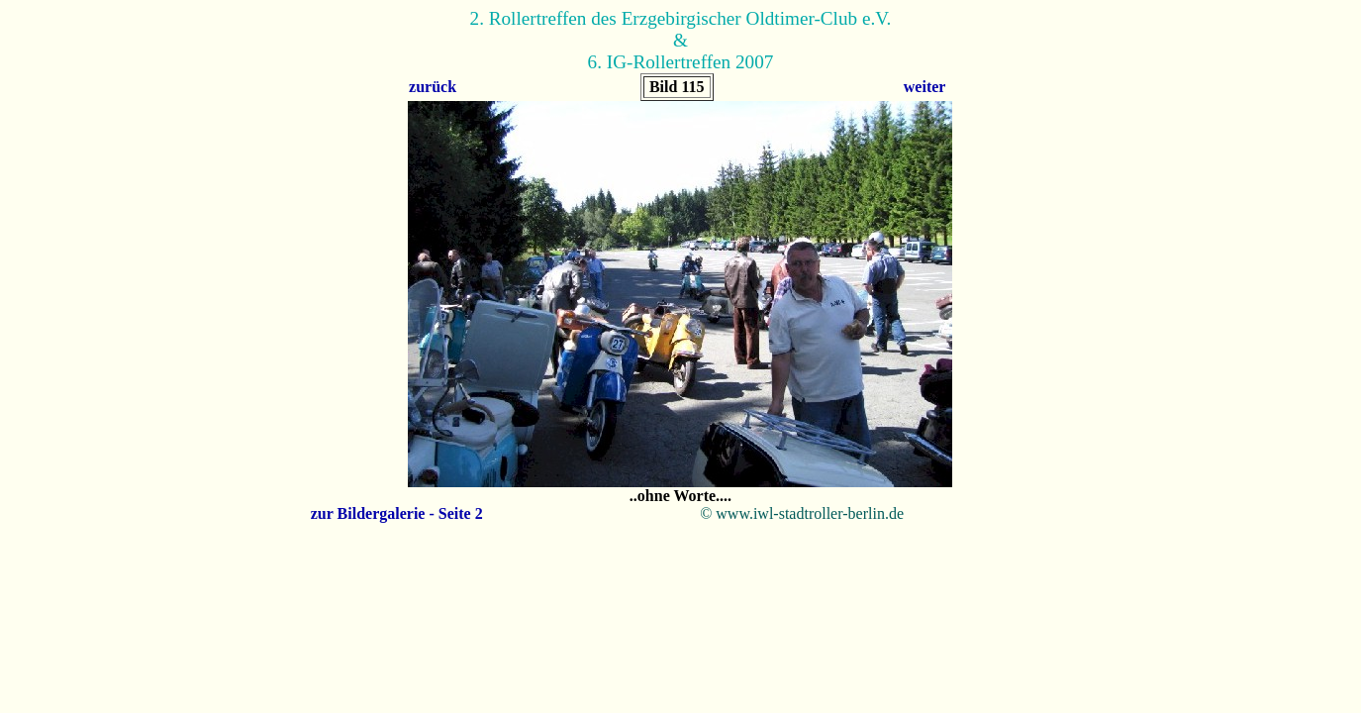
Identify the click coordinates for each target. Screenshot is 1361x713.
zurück (432, 86)
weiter (925, 86)
